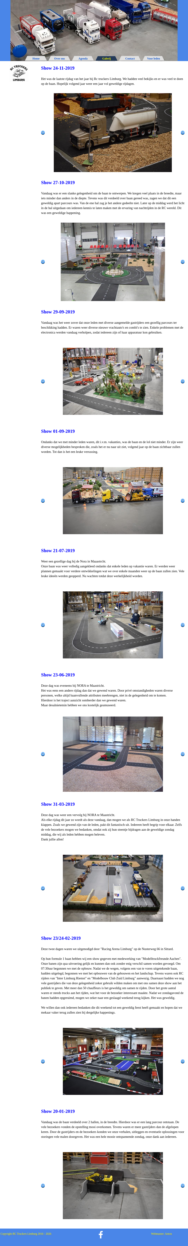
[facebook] (100, 1234)
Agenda (83, 58)
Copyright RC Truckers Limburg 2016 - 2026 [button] (26, 1233)
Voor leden (153, 58)
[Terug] (43, 133)
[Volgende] (183, 133)
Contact (130, 58)
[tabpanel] (113, 75)
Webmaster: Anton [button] (161, 1233)
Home (36, 58)
